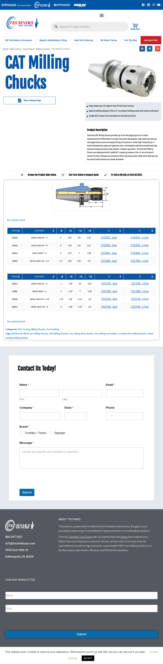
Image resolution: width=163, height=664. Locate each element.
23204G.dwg (109, 253)
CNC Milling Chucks (58, 333)
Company (26, 408)
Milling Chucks (43, 48)
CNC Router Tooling (109, 40)
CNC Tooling (15, 48)
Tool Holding (28, 48)
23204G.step (139, 253)
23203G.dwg (109, 245)
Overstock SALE (151, 40)
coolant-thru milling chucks (132, 333)
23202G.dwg (109, 237)
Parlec (124, 537)
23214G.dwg (109, 283)
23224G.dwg (109, 306)
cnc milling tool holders (106, 333)
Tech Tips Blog (131, 40)
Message (26, 443)
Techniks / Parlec (35, 433)
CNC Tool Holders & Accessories (18, 40)
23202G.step (139, 237)
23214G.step (139, 283)
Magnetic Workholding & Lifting (53, 40)
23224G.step (139, 306)
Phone (110, 408)
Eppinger (59, 433)
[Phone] (125, 416)
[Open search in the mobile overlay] (89, 26)
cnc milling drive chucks (81, 333)
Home (5, 48)
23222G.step (139, 299)
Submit (27, 492)
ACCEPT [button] (88, 658)
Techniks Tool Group (80, 537)
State (69, 408)
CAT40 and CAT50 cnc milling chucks (29, 333)
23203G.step (139, 245)
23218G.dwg (109, 291)
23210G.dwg (109, 261)
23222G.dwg (109, 299)
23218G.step (139, 291)
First (21, 399)
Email (110, 385)
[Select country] (110, 416)
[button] (102, 15)
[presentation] (46, 486)
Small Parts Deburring (84, 40)
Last (65, 399)
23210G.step (139, 261)
